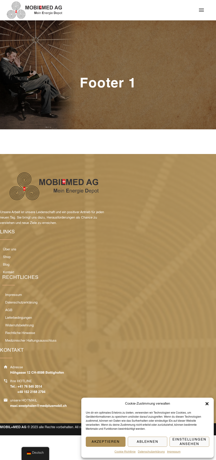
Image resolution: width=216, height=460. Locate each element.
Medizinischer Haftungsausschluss (31, 340)
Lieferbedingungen (18, 317)
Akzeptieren (106, 441)
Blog (6, 264)
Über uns (9, 249)
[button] (207, 403)
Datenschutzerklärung (151, 452)
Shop (7, 257)
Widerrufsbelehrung (19, 325)
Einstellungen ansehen (189, 442)
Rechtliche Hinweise (20, 333)
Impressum (174, 452)
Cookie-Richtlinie (125, 452)
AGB (8, 310)
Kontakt (8, 272)
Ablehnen (148, 441)
